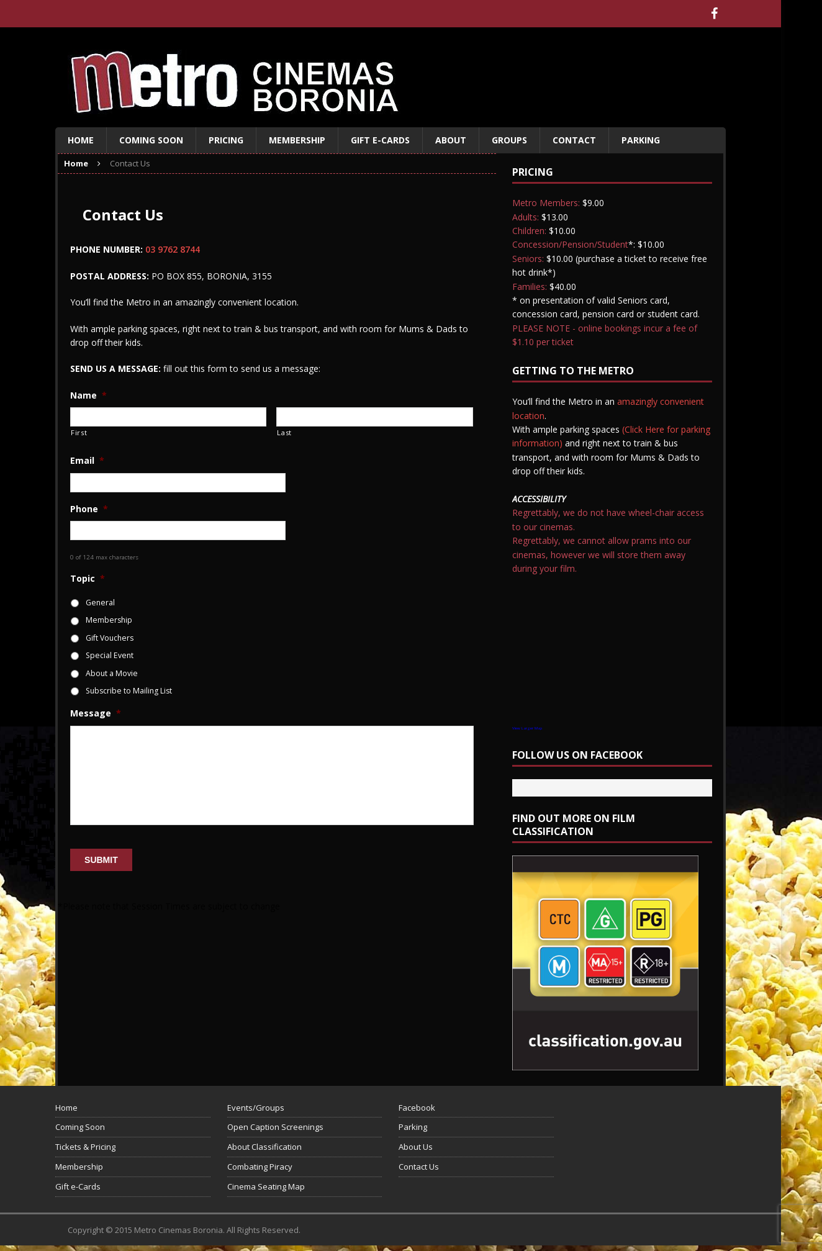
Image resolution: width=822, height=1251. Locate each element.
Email (87, 460)
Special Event (109, 655)
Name (88, 395)
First (79, 432)
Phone (89, 509)
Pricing (226, 140)
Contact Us (419, 1166)
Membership (297, 140)
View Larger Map (527, 728)
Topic (87, 578)
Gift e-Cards (380, 140)
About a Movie (112, 673)
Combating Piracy (259, 1166)
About (450, 140)
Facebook (417, 1107)
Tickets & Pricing (85, 1146)
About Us (416, 1146)
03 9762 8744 (172, 249)
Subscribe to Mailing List (129, 690)
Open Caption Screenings (275, 1126)
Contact (574, 140)
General (100, 602)
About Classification (264, 1146)
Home (81, 140)
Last (284, 432)
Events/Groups (255, 1107)
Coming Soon (151, 140)
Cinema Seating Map (266, 1186)
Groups (509, 140)
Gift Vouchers (109, 638)
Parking (640, 140)
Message (95, 713)
